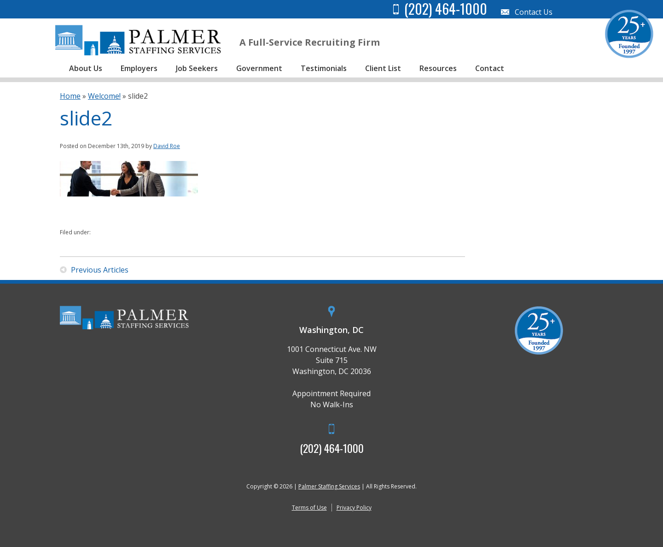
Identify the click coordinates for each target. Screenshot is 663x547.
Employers (139, 68)
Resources (438, 68)
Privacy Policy (354, 507)
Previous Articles (99, 270)
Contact (489, 68)
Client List (383, 68)
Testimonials (324, 68)
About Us (85, 68)
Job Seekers (197, 68)
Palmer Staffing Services (329, 486)
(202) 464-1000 (332, 448)
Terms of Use (309, 507)
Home (70, 96)
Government (259, 68)
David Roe (166, 146)
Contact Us (533, 12)
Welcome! (104, 96)
